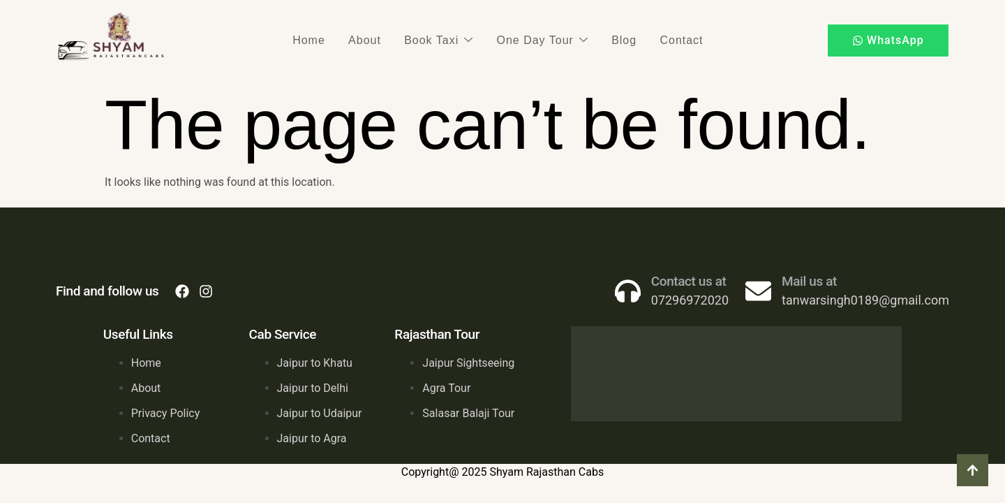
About (374, 40)
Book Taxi (442, 40)
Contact (665, 40)
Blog (614, 40)
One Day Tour (539, 40)
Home (324, 40)
